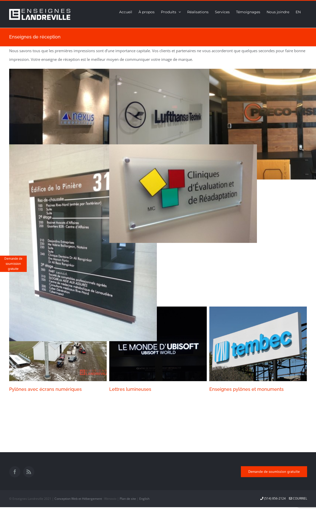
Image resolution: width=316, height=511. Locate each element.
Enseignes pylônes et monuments (246, 389)
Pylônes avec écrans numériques (45, 389)
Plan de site (128, 498)
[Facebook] (14, 471)
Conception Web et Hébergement (78, 498)
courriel (298, 498)
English (144, 498)
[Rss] (28, 471)
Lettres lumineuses (130, 389)
